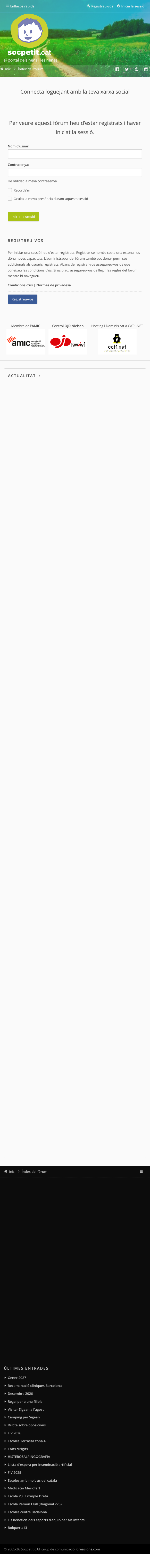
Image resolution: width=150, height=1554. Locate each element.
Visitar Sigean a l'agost (26, 1409)
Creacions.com (88, 1549)
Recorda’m (19, 190)
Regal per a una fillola (25, 1401)
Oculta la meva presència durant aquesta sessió (48, 199)
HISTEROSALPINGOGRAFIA (29, 1456)
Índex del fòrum (34, 1171)
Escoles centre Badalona (27, 1512)
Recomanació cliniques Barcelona (35, 1385)
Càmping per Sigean (24, 1417)
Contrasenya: (18, 164)
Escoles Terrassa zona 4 (27, 1441)
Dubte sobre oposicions (27, 1425)
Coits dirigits (18, 1449)
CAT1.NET (135, 326)
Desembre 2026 (20, 1393)
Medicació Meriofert (24, 1488)
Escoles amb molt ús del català (32, 1480)
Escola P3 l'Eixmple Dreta (28, 1496)
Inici (12, 1171)
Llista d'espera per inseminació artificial (40, 1464)
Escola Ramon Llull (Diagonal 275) (35, 1504)
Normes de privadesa (53, 285)
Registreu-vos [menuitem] (102, 6)
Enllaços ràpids (22, 6)
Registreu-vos (23, 299)
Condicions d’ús (20, 285)
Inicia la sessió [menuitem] (132, 6)
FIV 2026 (14, 1433)
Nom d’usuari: (19, 146)
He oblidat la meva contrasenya (32, 181)
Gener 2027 (17, 1377)
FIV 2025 (14, 1472)
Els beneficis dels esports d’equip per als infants (46, 1520)
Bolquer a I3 (17, 1527)
